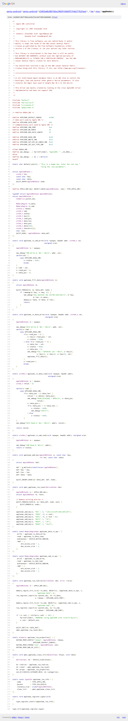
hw (92, 11)
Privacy (20, 717)
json (124, 717)
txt (118, 717)
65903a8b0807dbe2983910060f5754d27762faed (62, 11)
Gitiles (14, 717)
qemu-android (14, 11)
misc (97, 11)
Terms (27, 717)
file (55, 17)
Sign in (123, 4)
